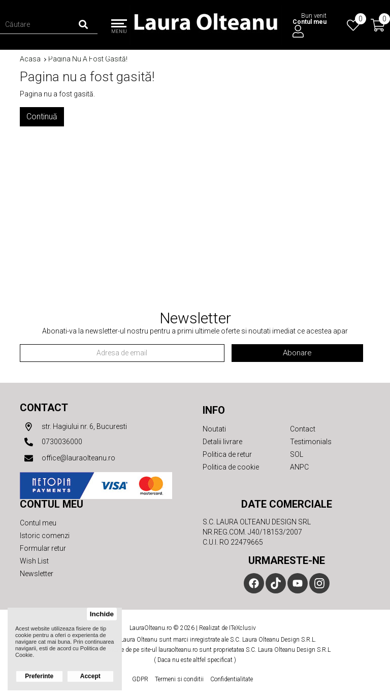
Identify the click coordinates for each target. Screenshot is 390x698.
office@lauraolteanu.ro (67, 458)
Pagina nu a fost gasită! (87, 59)
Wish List (34, 561)
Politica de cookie (231, 467)
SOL (296, 454)
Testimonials (311, 442)
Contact (44, 408)
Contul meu (38, 523)
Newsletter (36, 574)
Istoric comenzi (45, 535)
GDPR (140, 679)
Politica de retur (227, 454)
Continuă (41, 116)
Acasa (30, 59)
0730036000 (51, 442)
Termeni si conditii (179, 679)
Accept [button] (90, 676)
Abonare (297, 352)
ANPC (299, 467)
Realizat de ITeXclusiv (227, 627)
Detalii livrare (222, 442)
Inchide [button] (102, 614)
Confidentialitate (231, 679)
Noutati (214, 429)
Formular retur (43, 548)
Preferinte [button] (39, 676)
